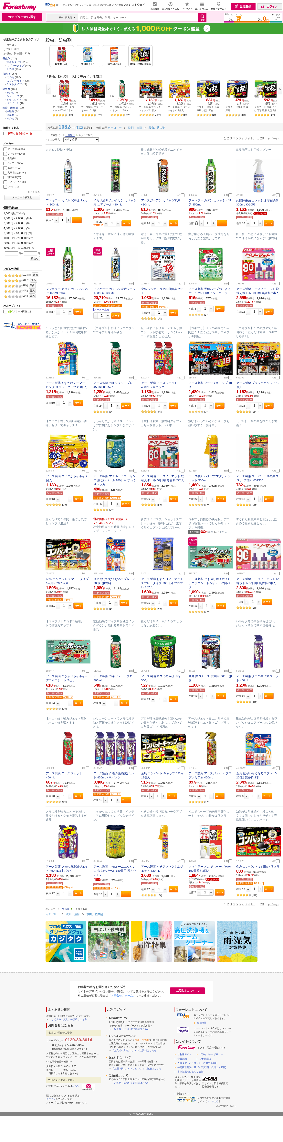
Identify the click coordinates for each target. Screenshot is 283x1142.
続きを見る (34, 191)
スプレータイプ (15, 65)
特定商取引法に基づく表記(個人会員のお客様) (201, 1067)
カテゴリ (11, 44)
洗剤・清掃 (12, 49)
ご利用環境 (205, 1058)
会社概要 (201, 1022)
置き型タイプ (14, 62)
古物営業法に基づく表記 (190, 1071)
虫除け (6, 73)
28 (262, 138)
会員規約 (182, 1058)
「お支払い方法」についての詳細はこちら (134, 1050)
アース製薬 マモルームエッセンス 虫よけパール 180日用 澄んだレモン (114, 870)
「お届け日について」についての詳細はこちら (136, 1068)
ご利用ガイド (184, 1054)
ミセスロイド (14, 99)
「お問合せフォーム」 (122, 995)
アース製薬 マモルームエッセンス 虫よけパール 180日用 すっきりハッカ (114, 480)
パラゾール (12, 103)
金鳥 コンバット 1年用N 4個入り (257, 866)
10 (253, 138)
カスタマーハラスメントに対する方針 (197, 1063)
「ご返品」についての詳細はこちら (130, 1082)
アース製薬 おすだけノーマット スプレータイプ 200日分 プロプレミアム (162, 583)
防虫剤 (6, 89)
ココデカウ (213, 1101)
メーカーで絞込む (22, 197)
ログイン (51, 1099)
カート (77, 220)
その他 (10, 69)
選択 (35, 274)
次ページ (273, 138)
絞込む (35, 258)
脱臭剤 (10, 114)
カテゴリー (52, 914)
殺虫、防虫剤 (14, 53)
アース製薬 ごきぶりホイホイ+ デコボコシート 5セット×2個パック (211, 583)
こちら (75, 1085)
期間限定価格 (149, 306)
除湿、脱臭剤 (10, 107)
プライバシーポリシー (211, 1054)
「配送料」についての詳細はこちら (130, 1029)
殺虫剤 (6, 58)
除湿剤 (10, 111)
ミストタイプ (14, 84)
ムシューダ (12, 96)
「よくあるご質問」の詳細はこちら (68, 1019)
